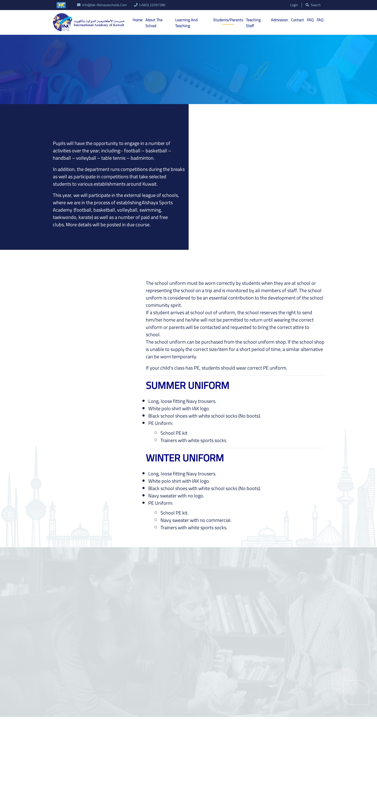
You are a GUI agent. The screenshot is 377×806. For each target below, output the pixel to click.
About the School (153, 22)
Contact (297, 20)
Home (137, 20)
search (313, 5)
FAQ (310, 20)
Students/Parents (228, 20)
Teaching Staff (253, 22)
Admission (279, 20)
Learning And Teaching (186, 22)
